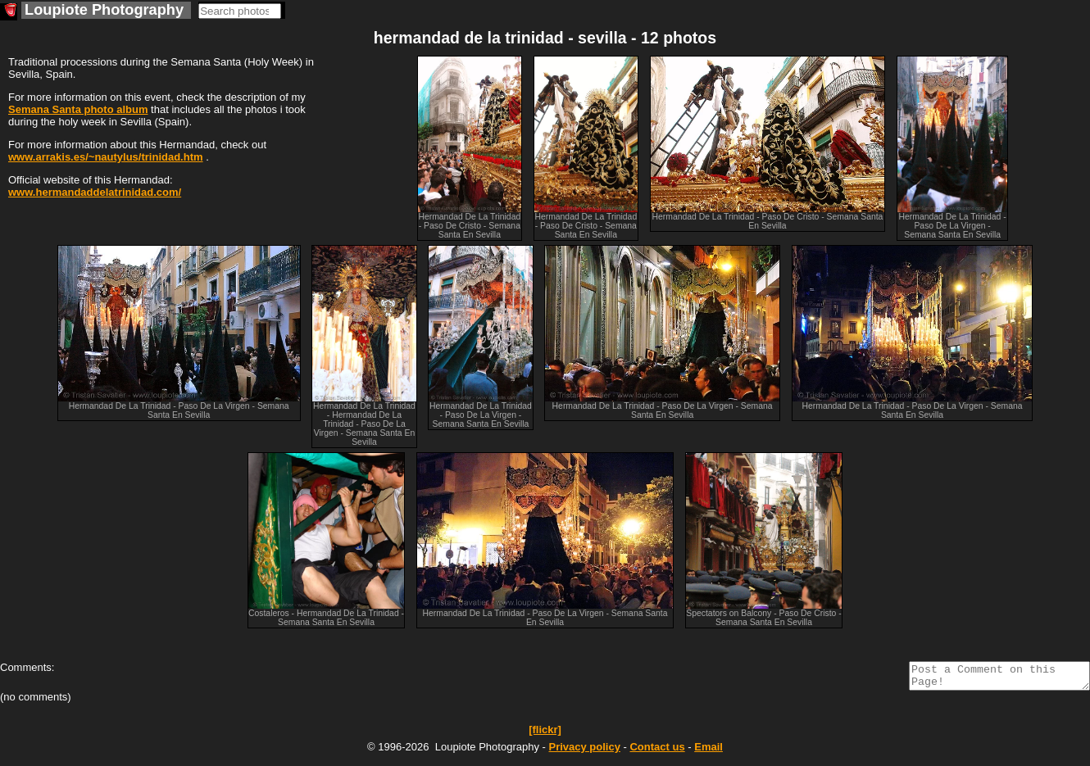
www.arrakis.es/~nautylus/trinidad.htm (105, 157)
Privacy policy (584, 752)
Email (708, 752)
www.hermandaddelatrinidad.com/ (94, 192)
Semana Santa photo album (78, 109)
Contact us (656, 752)
